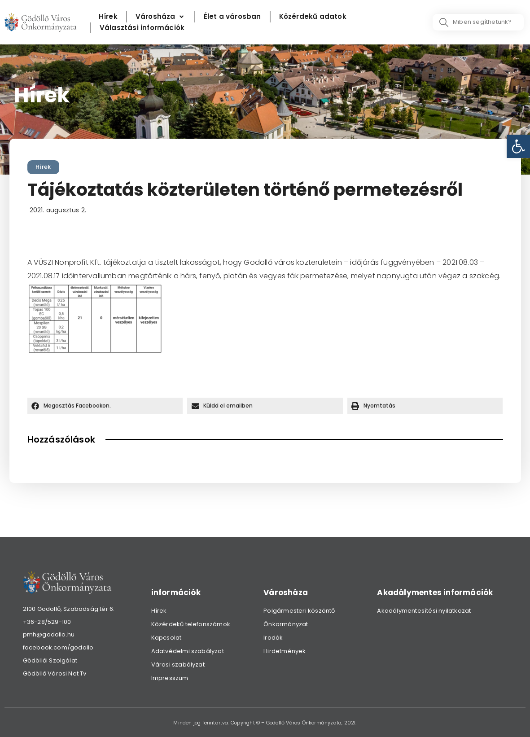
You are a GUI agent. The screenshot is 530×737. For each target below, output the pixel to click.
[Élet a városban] (232, 16)
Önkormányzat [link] (285, 624)
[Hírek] (108, 16)
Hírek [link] (43, 166)
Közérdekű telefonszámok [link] (191, 624)
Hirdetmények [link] (284, 651)
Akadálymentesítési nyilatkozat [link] (424, 610)
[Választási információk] (142, 28)
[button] (105, 406)
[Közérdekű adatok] (313, 16)
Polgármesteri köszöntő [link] (299, 610)
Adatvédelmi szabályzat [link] (187, 651)
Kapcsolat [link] (166, 637)
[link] (518, 146)
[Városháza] (160, 16)
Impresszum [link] (169, 678)
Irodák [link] (273, 637)
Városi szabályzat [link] (178, 664)
